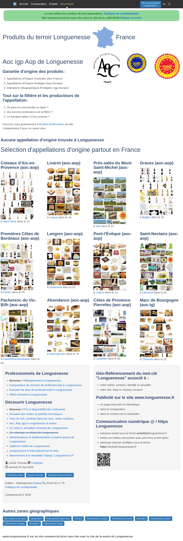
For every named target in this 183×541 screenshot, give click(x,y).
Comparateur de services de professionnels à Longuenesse (45, 385)
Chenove (147, 359)
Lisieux (53, 217)
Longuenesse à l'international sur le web (33, 450)
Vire (98, 226)
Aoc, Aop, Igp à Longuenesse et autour (33, 423)
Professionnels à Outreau (97, 519)
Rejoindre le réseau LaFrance (60, 475)
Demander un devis (15, 475)
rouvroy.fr (78, 519)
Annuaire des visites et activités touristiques (35, 413)
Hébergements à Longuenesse (42, 380)
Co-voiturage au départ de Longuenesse (33, 432)
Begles (146, 217)
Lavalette (101, 358)
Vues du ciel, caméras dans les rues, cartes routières (41, 418)
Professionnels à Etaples (15, 524)
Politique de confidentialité (121, 13)
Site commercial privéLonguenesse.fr (150, 4)
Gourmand (66, 3)
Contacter (37, 462)
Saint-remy (9, 221)
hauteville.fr (141, 519)
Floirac (7, 292)
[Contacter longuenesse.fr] (169, 4)
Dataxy (37, 483)
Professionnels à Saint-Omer (58, 519)
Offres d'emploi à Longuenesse (28, 394)
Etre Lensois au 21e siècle (15, 519)
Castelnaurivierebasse (16, 358)
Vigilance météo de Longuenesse (29, 445)
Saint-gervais (57, 353)
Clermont (147, 292)
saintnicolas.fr (36, 519)
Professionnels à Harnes (161, 519)
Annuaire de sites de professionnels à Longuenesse (40, 389)
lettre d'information (53, 124)
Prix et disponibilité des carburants (44, 409)
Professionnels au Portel (122, 519)
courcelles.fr (34, 524)
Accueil (23, 3)
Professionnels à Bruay (53, 524)
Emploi (53, 3)
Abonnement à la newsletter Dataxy (41, 455)
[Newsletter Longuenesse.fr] (164, 4)
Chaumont (55, 287)
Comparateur (39, 3)
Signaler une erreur (35, 475)
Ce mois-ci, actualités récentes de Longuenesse (38, 427)
